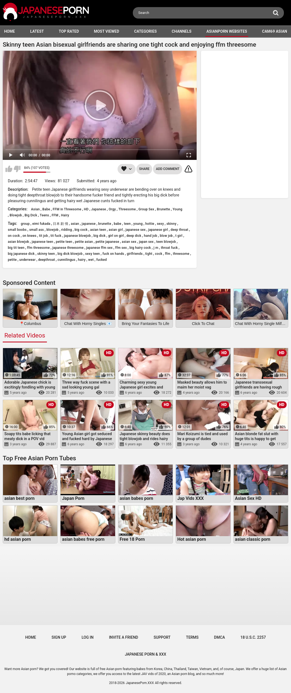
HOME (9, 31)
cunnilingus (66, 260)
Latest (37, 31)
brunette (104, 224)
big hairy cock (140, 248)
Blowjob (16, 215)
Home (30, 637)
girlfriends (135, 254)
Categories (145, 31)
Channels (181, 31)
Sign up (59, 637)
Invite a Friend (123, 637)
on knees (30, 236)
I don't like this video (17, 169)
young (138, 224)
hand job (150, 236)
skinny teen (46, 254)
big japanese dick (21, 254)
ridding (66, 230)
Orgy (112, 209)
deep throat (179, 230)
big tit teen (16, 248)
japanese (89, 224)
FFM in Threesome (67, 209)
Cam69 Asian (274, 31)
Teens (44, 215)
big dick (100, 236)
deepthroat (46, 260)
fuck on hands (113, 254)
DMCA (219, 637)
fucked (101, 260)
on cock (14, 236)
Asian (35, 209)
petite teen (64, 242)
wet (91, 260)
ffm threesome (38, 248)
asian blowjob (18, 242)
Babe (46, 209)
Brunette (163, 209)
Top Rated (69, 31)
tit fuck (55, 236)
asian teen (98, 230)
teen (127, 224)
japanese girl (158, 230)
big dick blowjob (70, 254)
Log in (88, 637)
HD (86, 209)
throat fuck (169, 248)
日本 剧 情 (60, 224)
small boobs (17, 230)
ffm (167, 254)
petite (12, 260)
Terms (192, 637)
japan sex (146, 242)
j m (156, 248)
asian (75, 224)
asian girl (116, 230)
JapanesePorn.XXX (140, 683)
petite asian (84, 242)
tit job (43, 236)
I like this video (8, 169)
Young (177, 209)
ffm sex (121, 248)
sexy (160, 224)
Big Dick (31, 215)
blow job (166, 236)
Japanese (98, 209)
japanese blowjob (77, 236)
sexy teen (92, 254)
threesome (181, 254)
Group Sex (146, 209)
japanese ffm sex (99, 248)
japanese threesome (67, 248)
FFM (55, 215)
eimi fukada (41, 224)
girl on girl (116, 236)
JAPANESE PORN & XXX (145, 654)
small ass (36, 230)
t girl (178, 236)
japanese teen (42, 242)
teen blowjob (166, 242)
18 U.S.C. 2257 (253, 637)
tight (148, 254)
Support (162, 637)
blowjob (52, 230)
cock (158, 254)
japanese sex (135, 230)
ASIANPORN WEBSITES (226, 31)
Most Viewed (106, 31)
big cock (81, 230)
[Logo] (46, 13)
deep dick (134, 236)
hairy (82, 260)
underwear (27, 260)
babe (117, 224)
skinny (171, 224)
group (25, 224)
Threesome (127, 209)
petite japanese (107, 242)
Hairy (65, 215)
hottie (149, 224)
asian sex (129, 242)
